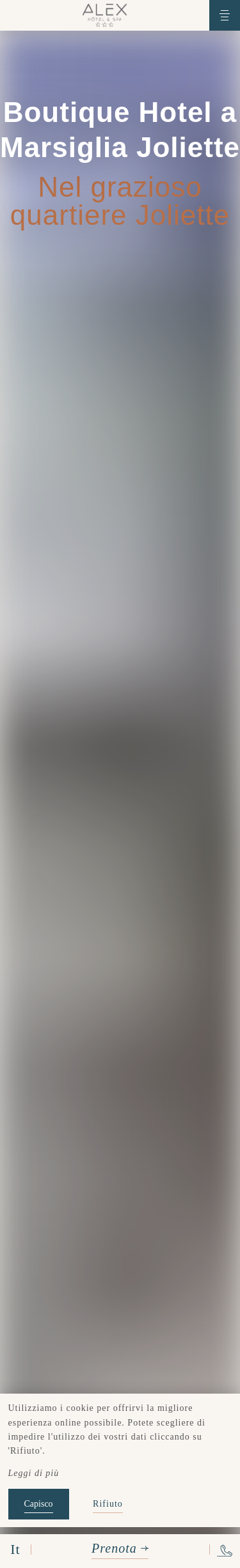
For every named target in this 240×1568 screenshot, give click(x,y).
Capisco (38, 1504)
